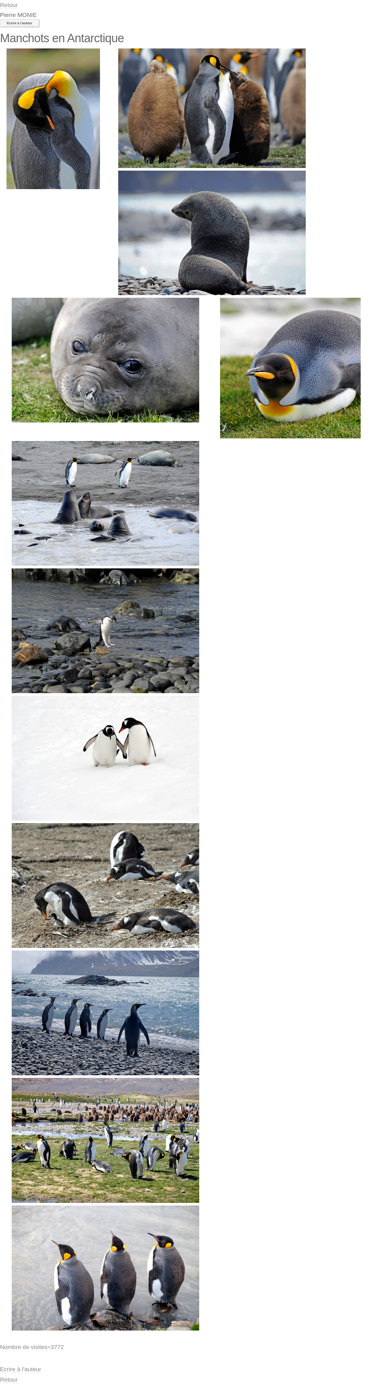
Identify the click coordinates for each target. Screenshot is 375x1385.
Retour (9, 5)
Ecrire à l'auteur (19, 23)
